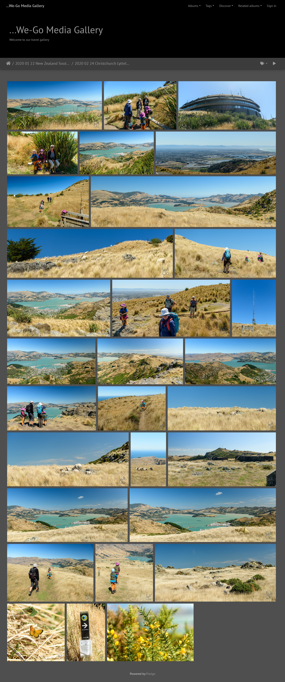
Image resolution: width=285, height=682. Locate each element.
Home (8, 63)
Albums (193, 6)
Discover (225, 6)
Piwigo (150, 674)
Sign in (271, 6)
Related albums (248, 6)
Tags (209, 6)
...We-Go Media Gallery (25, 5)
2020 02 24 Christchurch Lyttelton (102, 63)
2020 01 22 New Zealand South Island (42, 63)
